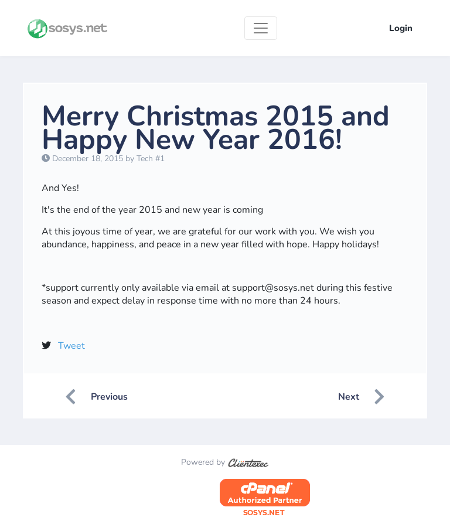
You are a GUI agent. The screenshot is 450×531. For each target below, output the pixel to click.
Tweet (71, 345)
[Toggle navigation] (260, 28)
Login (400, 28)
